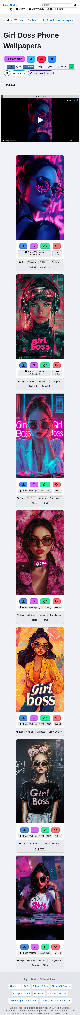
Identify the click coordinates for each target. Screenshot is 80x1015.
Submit (21, 9)
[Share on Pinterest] (41, 59)
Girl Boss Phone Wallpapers (58, 20)
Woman (18, 20)
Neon (34, 503)
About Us (14, 986)
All (7, 73)
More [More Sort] (61, 67)
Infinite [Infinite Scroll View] (29, 67)
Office (45, 965)
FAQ (26, 986)
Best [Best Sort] (51, 67)
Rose (34, 620)
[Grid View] (11, 67)
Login (50, 9)
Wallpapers (19, 73)
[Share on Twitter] (31, 59)
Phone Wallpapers (40, 73)
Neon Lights (45, 267)
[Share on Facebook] (52, 59)
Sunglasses (55, 498)
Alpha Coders (10, 5)
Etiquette (38, 993)
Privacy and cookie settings (55, 1000)
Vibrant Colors (55, 732)
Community (36, 9)
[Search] (75, 4)
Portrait (32, 267)
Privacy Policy (40, 986)
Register (59, 9)
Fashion (55, 262)
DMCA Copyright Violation (23, 1000)
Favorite (14, 59)
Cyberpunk (55, 381)
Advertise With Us (57, 993)
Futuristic (46, 386)
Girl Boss (33, 20)
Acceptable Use (21, 993)
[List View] (18, 67)
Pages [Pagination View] (40, 67)
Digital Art (33, 386)
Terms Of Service (61, 986)
